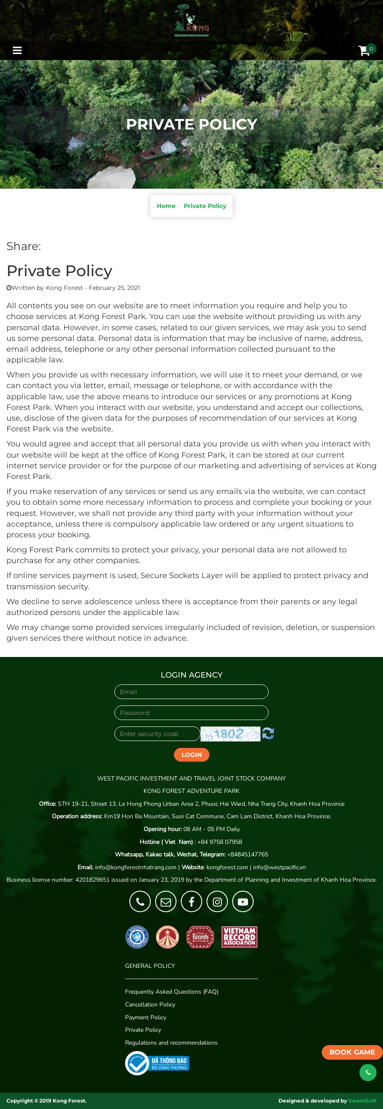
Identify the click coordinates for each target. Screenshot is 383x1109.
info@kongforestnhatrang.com (136, 867)
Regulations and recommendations (171, 1043)
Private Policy (205, 206)
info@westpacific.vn (279, 867)
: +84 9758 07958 (191, 842)
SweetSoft (362, 1100)
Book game (352, 1052)
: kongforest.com (215, 867)
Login (192, 755)
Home (166, 206)
